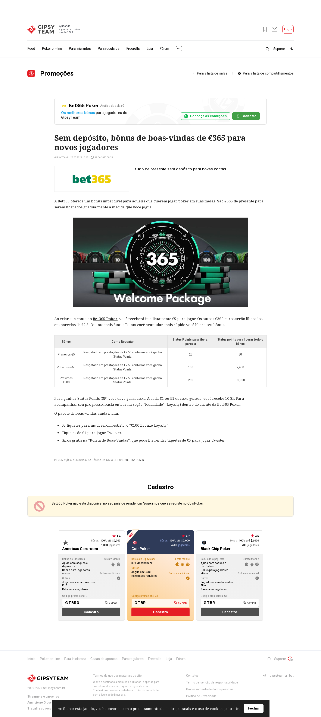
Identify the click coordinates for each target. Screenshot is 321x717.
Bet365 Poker (105, 318)
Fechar (253, 708)
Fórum (164, 49)
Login (288, 29)
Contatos (192, 675)
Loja (150, 49)
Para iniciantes (80, 49)
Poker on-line (52, 49)
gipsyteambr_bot (278, 675)
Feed (31, 49)
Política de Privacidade (201, 696)
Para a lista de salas (212, 73)
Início (31, 659)
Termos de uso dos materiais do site (117, 675)
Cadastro (246, 116)
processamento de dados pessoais (162, 708)
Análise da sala (112, 105)
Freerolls (133, 49)
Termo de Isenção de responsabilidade (212, 682)
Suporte (276, 659)
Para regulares (108, 49)
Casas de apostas (104, 659)
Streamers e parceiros (43, 696)
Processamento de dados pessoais (209, 689)
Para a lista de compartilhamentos (268, 73)
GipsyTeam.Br (55, 688)
